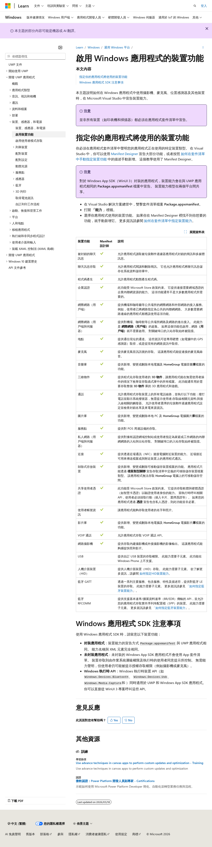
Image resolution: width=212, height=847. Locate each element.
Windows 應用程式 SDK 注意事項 (101, 82)
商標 (135, 834)
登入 (204, 6)
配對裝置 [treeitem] (21, 153)
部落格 (44, 834)
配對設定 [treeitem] (21, 160)
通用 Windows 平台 (117, 47)
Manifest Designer (124, 153)
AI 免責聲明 (13, 834)
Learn (79, 47)
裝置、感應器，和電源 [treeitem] (30, 128)
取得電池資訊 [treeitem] (24, 198)
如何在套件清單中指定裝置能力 (168, 220)
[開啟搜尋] (195, 6)
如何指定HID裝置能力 (154, 573)
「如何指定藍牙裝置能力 (168, 608)
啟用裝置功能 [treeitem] (24, 134)
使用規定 (121, 834)
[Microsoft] (8, 6)
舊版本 (30, 834)
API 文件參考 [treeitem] (17, 268)
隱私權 (73, 834)
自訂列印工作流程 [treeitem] (27, 204)
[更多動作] (203, 47)
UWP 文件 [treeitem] (15, 64)
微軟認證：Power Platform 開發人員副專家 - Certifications (115, 781)
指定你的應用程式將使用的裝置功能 (103, 77)
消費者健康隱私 (96, 834)
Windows (94, 47)
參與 (60, 834)
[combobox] (35, 56)
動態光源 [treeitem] (21, 166)
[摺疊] (60, 47)
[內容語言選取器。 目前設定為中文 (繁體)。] (17, 823)
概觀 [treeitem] (15, 84)
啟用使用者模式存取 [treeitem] (28, 141)
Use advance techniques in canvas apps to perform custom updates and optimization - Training (139, 763)
